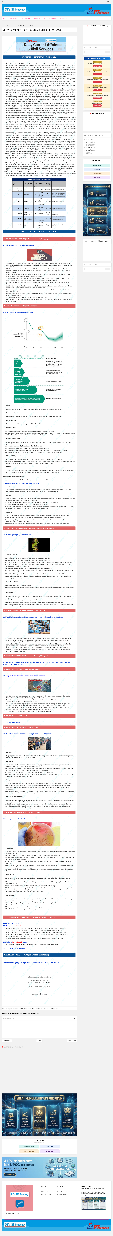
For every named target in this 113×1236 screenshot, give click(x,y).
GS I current (44, 1186)
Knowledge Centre (29, 1146)
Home (3, 25)
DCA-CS (22, 25)
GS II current (60, 1186)
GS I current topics (90, 147)
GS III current (44, 1189)
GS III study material (90, 156)
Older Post (72, 1040)
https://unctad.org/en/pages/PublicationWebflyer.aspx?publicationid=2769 (25, 480)
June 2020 (30, 25)
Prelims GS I (88, 160)
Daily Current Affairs (12, 25)
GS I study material (90, 153)
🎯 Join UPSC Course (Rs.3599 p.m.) (12, 1047)
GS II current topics (90, 148)
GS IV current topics (90, 152)
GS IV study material (90, 158)
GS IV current (60, 1189)
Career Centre (49, 1146)
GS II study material (90, 155)
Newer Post (6, 1040)
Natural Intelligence (29, 1151)
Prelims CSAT (88, 161)
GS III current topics (90, 150)
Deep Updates (49, 1151)
